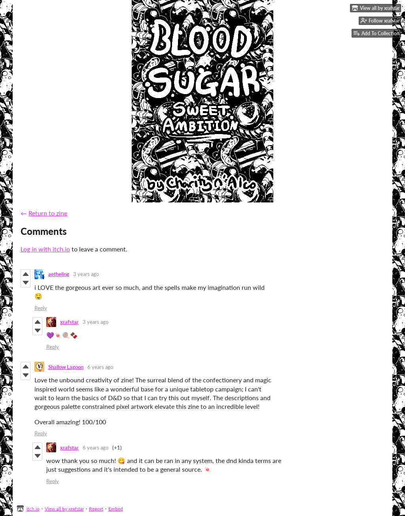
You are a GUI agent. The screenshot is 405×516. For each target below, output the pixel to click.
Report (96, 509)
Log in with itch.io (45, 249)
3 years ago (86, 274)
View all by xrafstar (64, 509)
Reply (40, 308)
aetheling (58, 274)
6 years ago (100, 367)
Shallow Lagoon (65, 367)
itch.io (33, 509)
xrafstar (69, 322)
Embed (115, 509)
